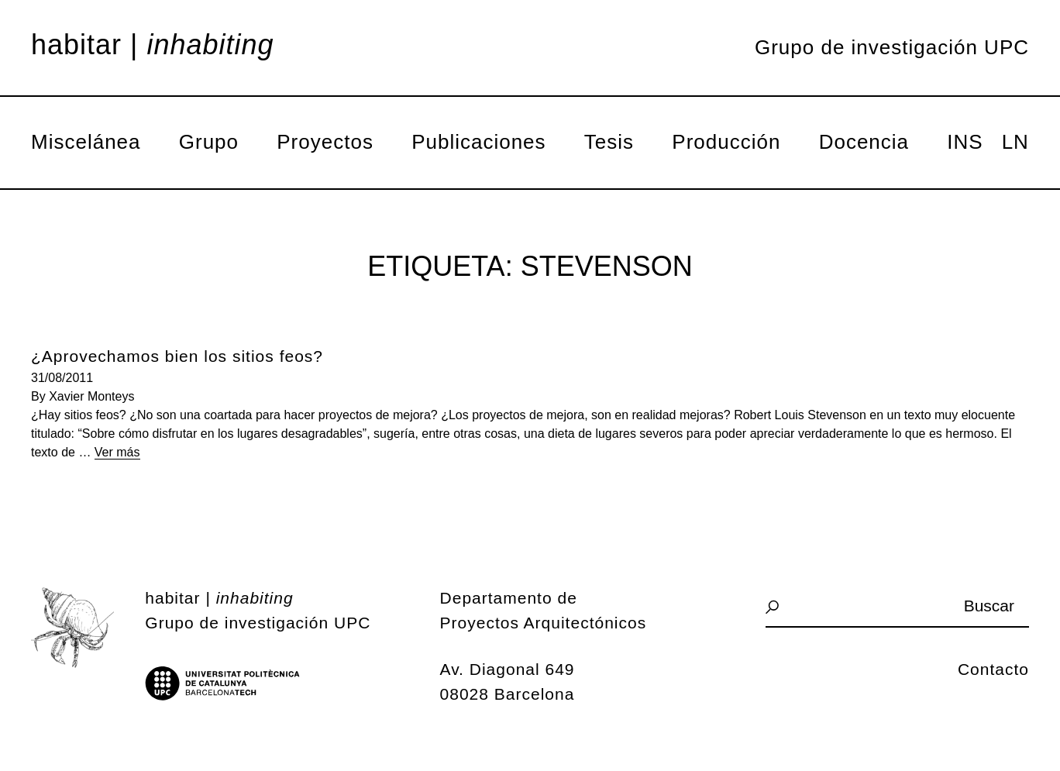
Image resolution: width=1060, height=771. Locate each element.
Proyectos (325, 141)
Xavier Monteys (91, 396)
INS (965, 141)
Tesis (609, 141)
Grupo (209, 141)
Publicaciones (478, 141)
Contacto (993, 669)
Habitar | (152, 45)
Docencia (864, 141)
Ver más (117, 452)
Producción (726, 141)
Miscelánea (86, 141)
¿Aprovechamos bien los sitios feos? (177, 356)
